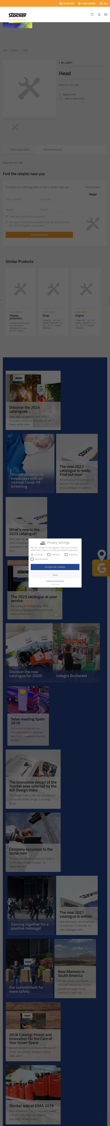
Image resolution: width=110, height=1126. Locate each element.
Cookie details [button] (55, 584)
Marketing (71, 554)
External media (39, 559)
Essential (37, 554)
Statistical (53, 554)
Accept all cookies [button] (55, 567)
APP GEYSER (68, 3)
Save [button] (55, 575)
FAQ (105, 3)
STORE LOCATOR (88, 3)
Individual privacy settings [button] (55, 581)
